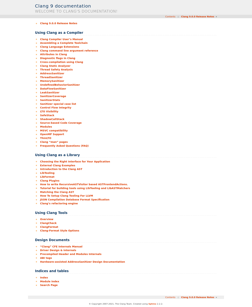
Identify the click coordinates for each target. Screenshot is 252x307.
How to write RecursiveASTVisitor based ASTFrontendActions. (84, 184)
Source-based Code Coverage (61, 122)
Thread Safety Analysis (56, 69)
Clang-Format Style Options (59, 230)
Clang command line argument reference (69, 50)
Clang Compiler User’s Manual (61, 39)
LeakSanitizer (49, 92)
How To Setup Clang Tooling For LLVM (66, 195)
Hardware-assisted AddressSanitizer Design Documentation (82, 261)
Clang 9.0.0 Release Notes (197, 16)
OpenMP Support (52, 134)
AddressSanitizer (52, 73)
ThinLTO (45, 138)
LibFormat (47, 176)
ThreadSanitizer (51, 77)
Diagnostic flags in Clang (57, 58)
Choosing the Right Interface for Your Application (75, 161)
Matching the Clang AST (57, 192)
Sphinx (152, 304)
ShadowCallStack (52, 119)
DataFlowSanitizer (53, 88)
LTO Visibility (49, 111)
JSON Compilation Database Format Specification (74, 199)
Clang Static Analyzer (55, 65)
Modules (46, 126)
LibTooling (47, 173)
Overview (46, 219)
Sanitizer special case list (58, 104)
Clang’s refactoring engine (59, 203)
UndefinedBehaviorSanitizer (60, 84)
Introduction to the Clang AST (61, 169)
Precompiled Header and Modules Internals (71, 254)
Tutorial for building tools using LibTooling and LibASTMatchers (85, 188)
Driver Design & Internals (58, 250)
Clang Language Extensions (59, 46)
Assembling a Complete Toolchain (64, 43)
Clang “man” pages (54, 142)
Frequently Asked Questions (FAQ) (64, 145)
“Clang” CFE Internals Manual (61, 246)
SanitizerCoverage (53, 96)
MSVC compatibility (54, 130)
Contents (170, 16)
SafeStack (47, 115)
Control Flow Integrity (55, 107)
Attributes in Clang (53, 54)
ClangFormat (49, 227)
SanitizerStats (50, 100)
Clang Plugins (49, 180)
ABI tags (46, 258)
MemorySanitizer (52, 81)
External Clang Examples (57, 165)
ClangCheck (48, 223)
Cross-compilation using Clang (61, 62)
